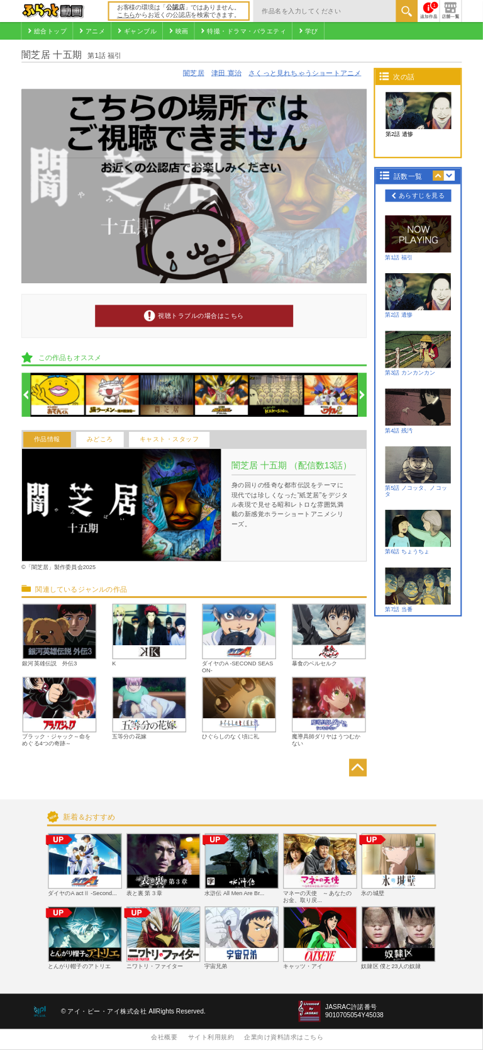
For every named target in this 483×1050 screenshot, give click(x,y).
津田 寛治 (226, 73)
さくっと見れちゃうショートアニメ (304, 73)
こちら (126, 14)
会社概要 (164, 1037)
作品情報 (47, 439)
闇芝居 (193, 73)
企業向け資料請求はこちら (283, 1037)
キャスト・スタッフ (169, 439)
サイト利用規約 (211, 1037)
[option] (57, 395)
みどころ (100, 439)
